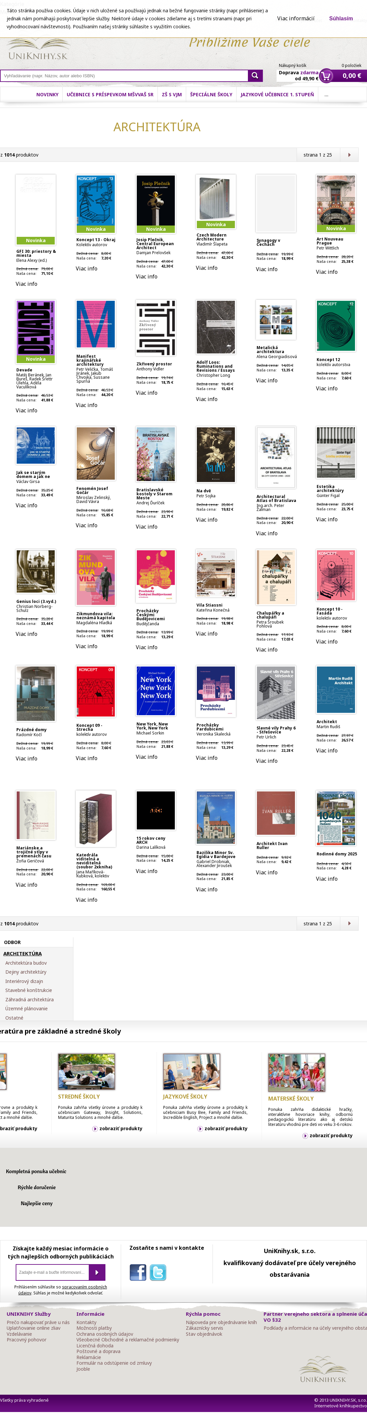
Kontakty (86, 1322)
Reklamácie (88, 1357)
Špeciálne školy (211, 94)
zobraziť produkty (120, 1128)
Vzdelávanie (19, 1334)
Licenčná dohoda (94, 1346)
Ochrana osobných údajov (104, 1334)
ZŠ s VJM (172, 94)
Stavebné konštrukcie (28, 990)
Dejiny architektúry (25, 972)
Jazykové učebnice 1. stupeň (277, 94)
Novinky (47, 94)
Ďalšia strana (349, 155)
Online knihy (38, 46)
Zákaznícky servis (204, 1328)
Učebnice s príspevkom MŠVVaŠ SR (110, 94)
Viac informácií (296, 18)
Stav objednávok (204, 1334)
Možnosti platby (94, 1328)
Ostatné (14, 1018)
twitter (159, 1273)
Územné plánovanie (26, 1009)
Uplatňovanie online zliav (33, 1328)
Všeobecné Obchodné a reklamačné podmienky (127, 1340)
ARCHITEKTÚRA (22, 954)
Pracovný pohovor (26, 1340)
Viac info (26, 283)
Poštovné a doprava (98, 1351)
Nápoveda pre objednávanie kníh (221, 1322)
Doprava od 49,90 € (299, 72)
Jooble (83, 1369)
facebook (139, 1273)
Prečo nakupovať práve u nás (38, 1322)
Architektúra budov (26, 963)
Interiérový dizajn (24, 981)
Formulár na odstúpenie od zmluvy (114, 1363)
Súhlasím (341, 18)
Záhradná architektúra (29, 1000)
